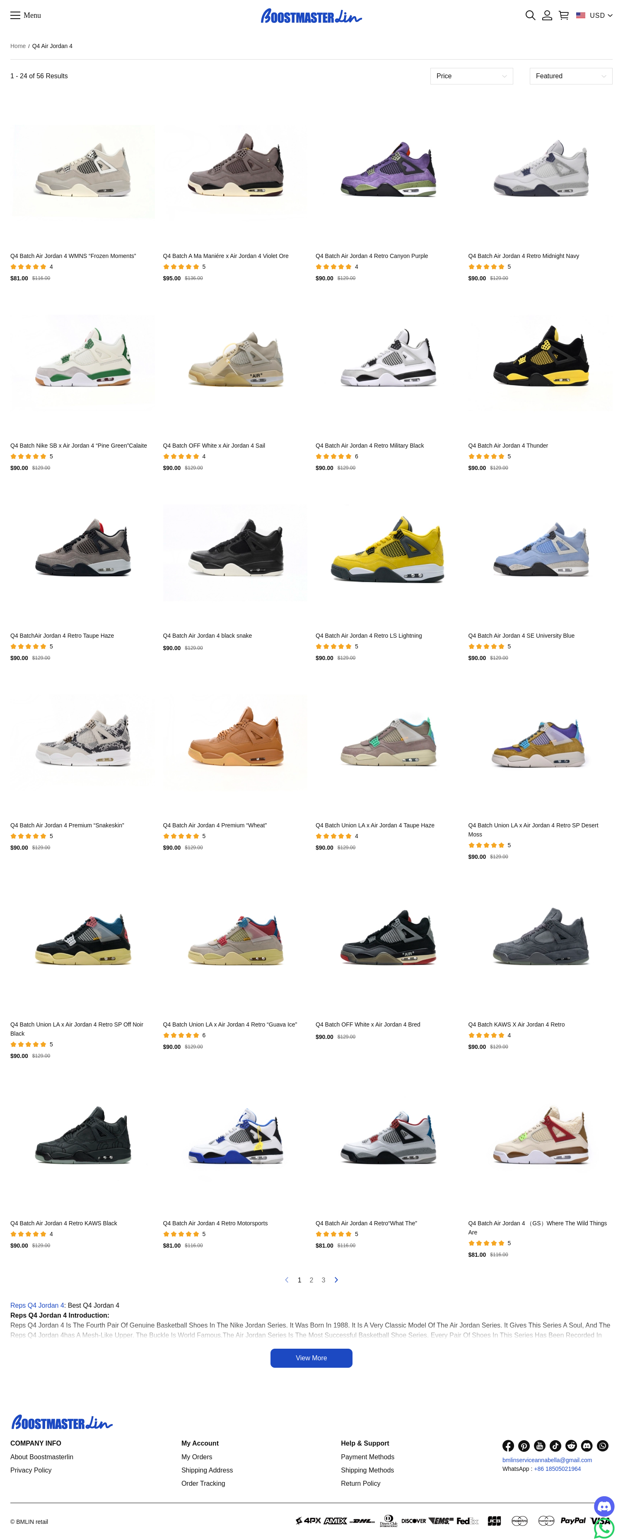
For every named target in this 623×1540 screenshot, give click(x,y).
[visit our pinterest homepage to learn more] (524, 1446)
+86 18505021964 (557, 1468)
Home (18, 46)
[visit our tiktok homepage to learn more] (555, 1446)
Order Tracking (203, 1483)
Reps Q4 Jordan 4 (37, 1305)
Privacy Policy (31, 1470)
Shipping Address (207, 1470)
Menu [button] (32, 15)
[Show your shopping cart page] (563, 15)
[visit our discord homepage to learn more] (587, 1446)
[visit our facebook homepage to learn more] (508, 1446)
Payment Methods (367, 1456)
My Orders (196, 1456)
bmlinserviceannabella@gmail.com (547, 1460)
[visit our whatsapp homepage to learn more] (603, 1446)
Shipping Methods (367, 1470)
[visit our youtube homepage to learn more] (540, 1446)
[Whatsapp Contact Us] (604, 1528)
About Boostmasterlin (41, 1456)
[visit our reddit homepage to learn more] (571, 1446)
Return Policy (360, 1483)
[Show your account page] (547, 15)
